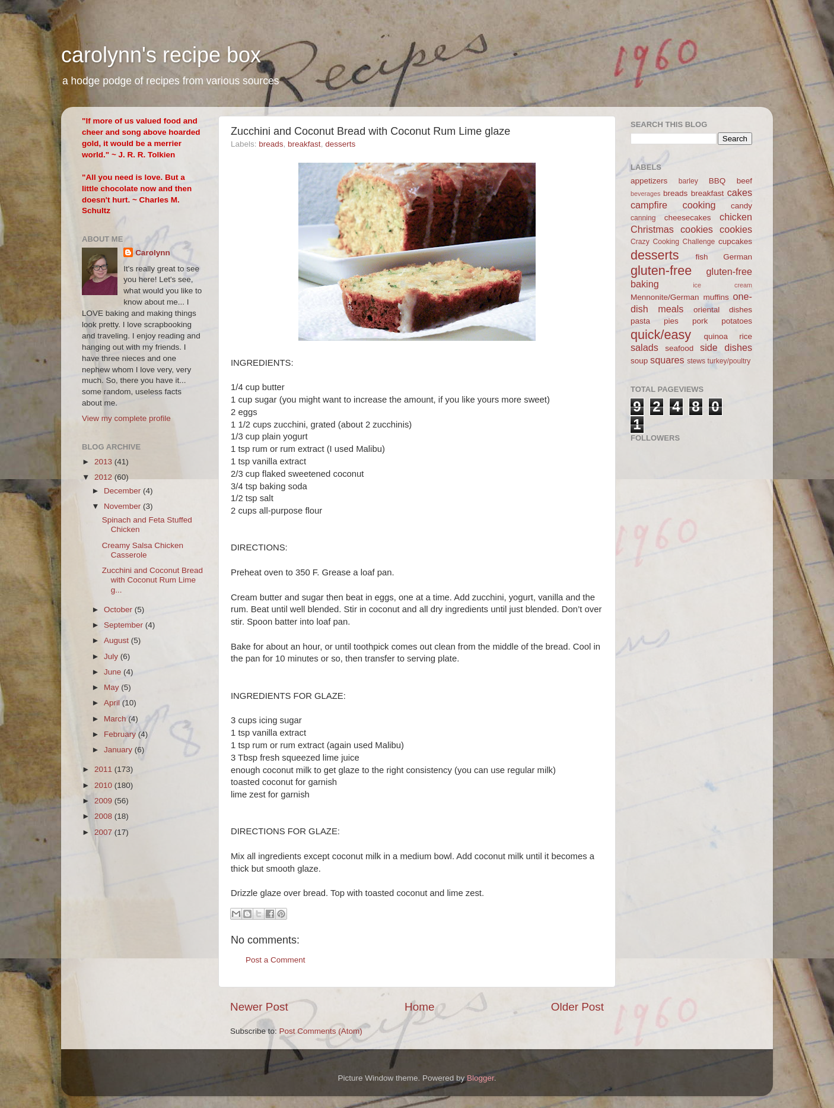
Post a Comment (275, 959)
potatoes (736, 320)
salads (644, 347)
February (121, 734)
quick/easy (661, 334)
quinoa (716, 336)
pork (700, 320)
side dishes (726, 347)
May (112, 687)
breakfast (304, 144)
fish (702, 256)
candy (741, 205)
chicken (736, 216)
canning (643, 218)
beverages (645, 193)
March (116, 718)
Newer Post (259, 1007)
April (113, 702)
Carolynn (152, 252)
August (117, 640)
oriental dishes (722, 309)
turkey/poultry (729, 361)
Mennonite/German (665, 297)
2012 (104, 477)
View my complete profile (126, 418)
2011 (104, 769)
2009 (104, 800)
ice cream (722, 285)
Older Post (577, 1007)
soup (639, 360)
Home (419, 1007)
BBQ (717, 180)
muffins (715, 297)
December (123, 490)
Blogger (480, 1078)
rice (745, 336)
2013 (104, 461)
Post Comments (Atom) (320, 1031)
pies (671, 320)
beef (744, 180)
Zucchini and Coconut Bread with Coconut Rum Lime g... (152, 580)
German (737, 256)
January (119, 749)
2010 (104, 785)
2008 (104, 816)
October (119, 609)
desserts (340, 144)
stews (696, 361)
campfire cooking (673, 205)
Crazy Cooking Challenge (673, 242)
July (112, 656)
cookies (736, 229)
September (124, 625)
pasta (640, 320)
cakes (739, 192)
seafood (679, 348)
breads (271, 144)
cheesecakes (687, 217)
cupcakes (735, 241)
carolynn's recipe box (161, 55)
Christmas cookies (672, 229)
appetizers (649, 180)
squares (667, 359)
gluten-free (661, 270)
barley (688, 181)
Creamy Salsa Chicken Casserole (142, 550)
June (113, 671)
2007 (104, 832)
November (123, 506)
